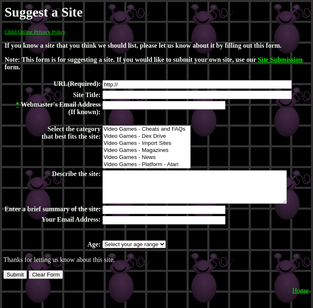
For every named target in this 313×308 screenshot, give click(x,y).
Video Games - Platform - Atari (146, 164)
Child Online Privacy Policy (35, 32)
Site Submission (280, 59)
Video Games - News (146, 157)
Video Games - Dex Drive (146, 136)
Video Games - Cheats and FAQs (146, 129)
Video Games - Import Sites (146, 143)
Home (300, 302)
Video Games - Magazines (146, 150)
